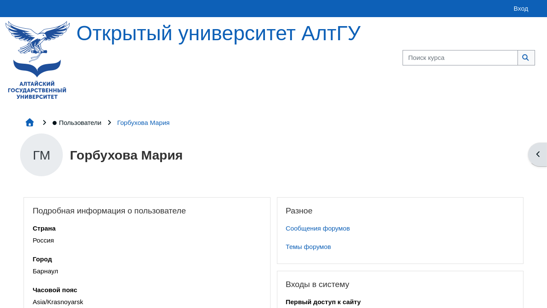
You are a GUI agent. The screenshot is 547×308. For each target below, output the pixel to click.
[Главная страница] (38, 59)
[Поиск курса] (460, 58)
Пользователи (76, 122)
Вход (521, 8)
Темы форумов (308, 246)
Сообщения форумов (318, 228)
